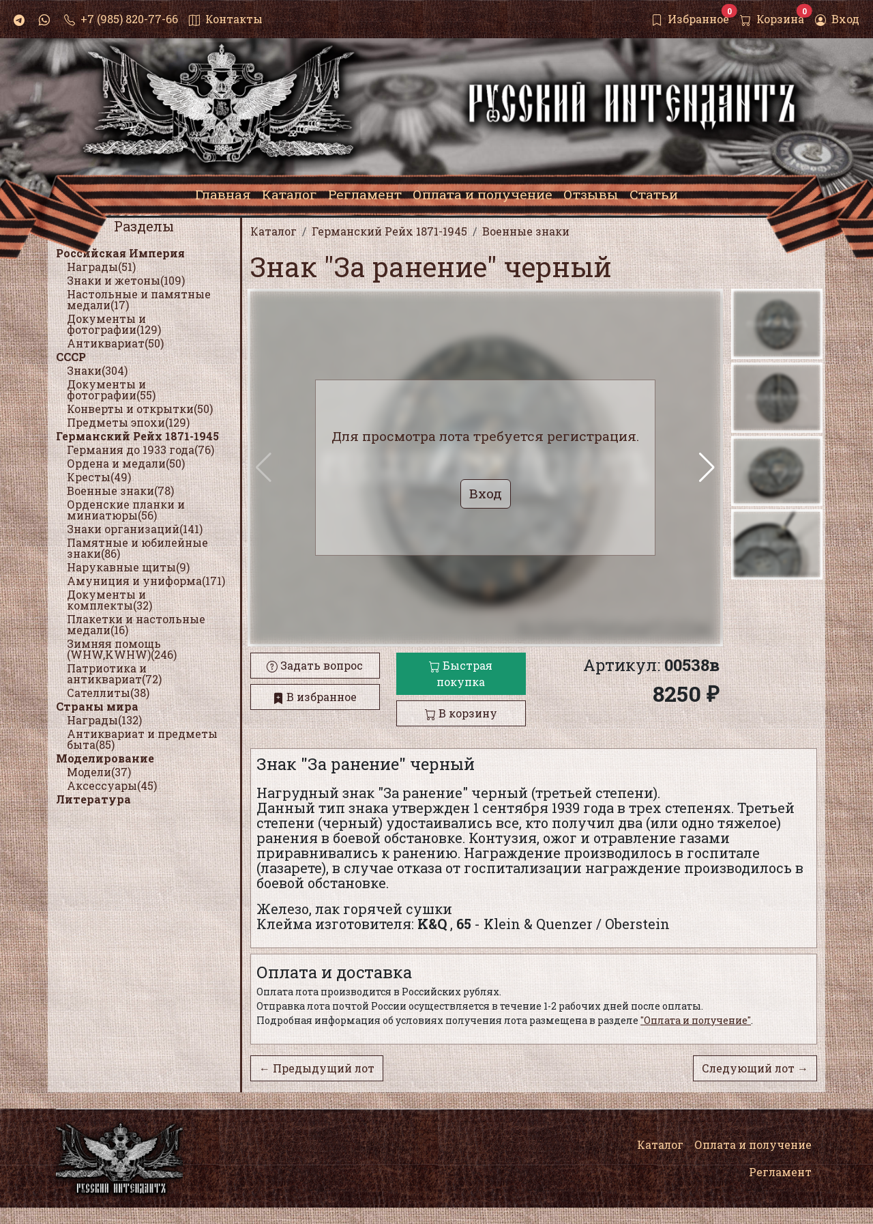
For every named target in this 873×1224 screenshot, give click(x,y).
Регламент (780, 1172)
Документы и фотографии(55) (111, 389)
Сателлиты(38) (108, 692)
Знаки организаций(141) (135, 529)
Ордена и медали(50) (126, 463)
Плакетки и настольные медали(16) (136, 624)
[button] (707, 468)
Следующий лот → (755, 1068)
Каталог (660, 1144)
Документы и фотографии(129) (114, 324)
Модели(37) (99, 772)
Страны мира (97, 706)
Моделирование (105, 758)
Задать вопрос (315, 665)
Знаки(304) (97, 370)
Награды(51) (101, 266)
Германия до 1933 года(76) (140, 449)
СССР (71, 357)
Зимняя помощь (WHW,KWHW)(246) (122, 648)
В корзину (461, 713)
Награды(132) (104, 720)
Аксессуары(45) (112, 785)
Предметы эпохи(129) (128, 422)
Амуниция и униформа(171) (146, 580)
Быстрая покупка (460, 673)
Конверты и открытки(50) (140, 408)
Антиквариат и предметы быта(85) (142, 739)
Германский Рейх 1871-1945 (137, 436)
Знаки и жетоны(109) (126, 280)
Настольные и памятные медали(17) (139, 299)
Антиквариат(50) (115, 343)
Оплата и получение (753, 1144)
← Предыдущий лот (316, 1068)
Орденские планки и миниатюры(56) (126, 509)
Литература (93, 799)
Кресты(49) (99, 477)
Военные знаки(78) (120, 490)
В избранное (315, 696)
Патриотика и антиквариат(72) (114, 673)
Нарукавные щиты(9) (128, 567)
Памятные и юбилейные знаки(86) (137, 547)
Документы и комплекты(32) (109, 599)
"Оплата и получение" (695, 1020)
